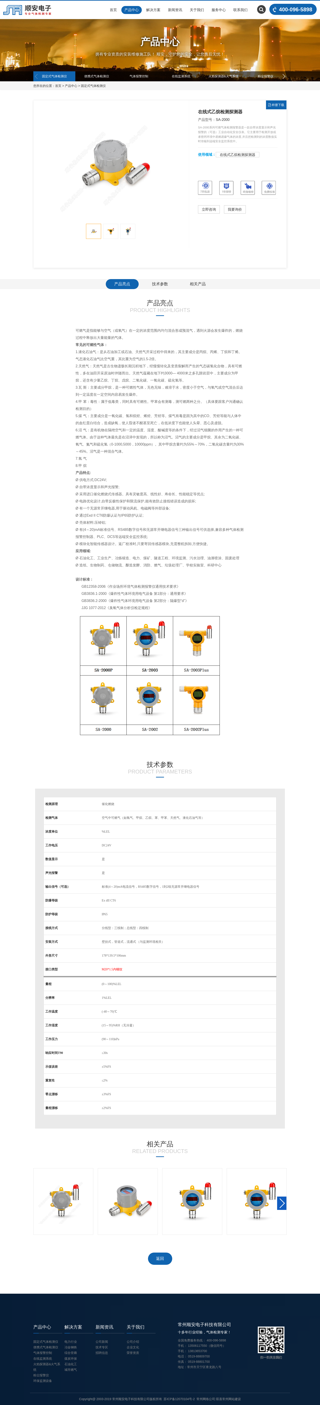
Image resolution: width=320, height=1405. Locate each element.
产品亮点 (122, 284)
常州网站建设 (231, 1399)
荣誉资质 (133, 1353)
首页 (113, 10)
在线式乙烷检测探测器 (237, 155)
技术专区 (102, 1347)
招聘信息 (102, 1353)
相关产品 (198, 284)
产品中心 (131, 10)
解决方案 (153, 10)
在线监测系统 (181, 76)
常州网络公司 (205, 1399)
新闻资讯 (175, 10)
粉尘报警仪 (265, 76)
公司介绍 (133, 1341)
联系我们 (240, 10)
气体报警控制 (139, 76)
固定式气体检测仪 (54, 76)
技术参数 (160, 284)
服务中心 (219, 10)
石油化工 (70, 1364)
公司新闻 (102, 1341)
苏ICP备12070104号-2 (179, 1399)
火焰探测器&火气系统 (223, 76)
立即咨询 (209, 209)
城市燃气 (70, 1369)
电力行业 (70, 1341)
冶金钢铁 (70, 1347)
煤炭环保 (70, 1358)
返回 (160, 1258)
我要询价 (235, 209)
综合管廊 (70, 1353)
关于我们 (197, 10)
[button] (284, 76)
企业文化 (133, 1347)
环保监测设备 (42, 1381)
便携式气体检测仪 (96, 76)
